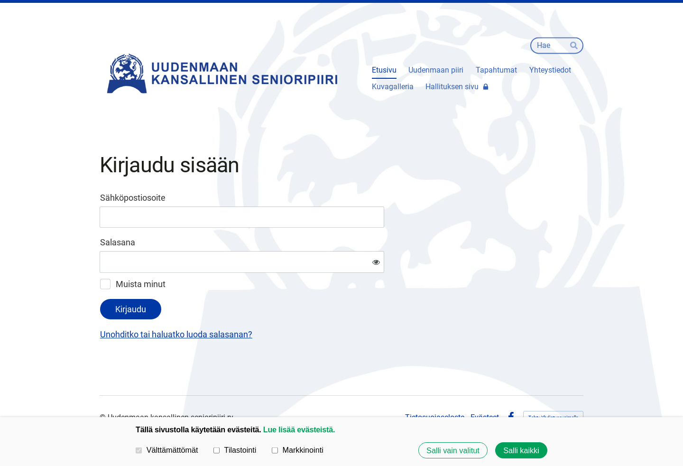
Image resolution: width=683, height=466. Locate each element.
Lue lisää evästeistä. (299, 429)
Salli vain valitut (453, 450)
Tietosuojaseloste (434, 386)
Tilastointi (234, 450)
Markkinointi (297, 450)
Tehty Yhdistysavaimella (553, 386)
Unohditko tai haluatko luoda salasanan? (279, 303)
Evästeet (485, 386)
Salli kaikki (521, 450)
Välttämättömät (167, 450)
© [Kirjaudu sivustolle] (104, 386)
